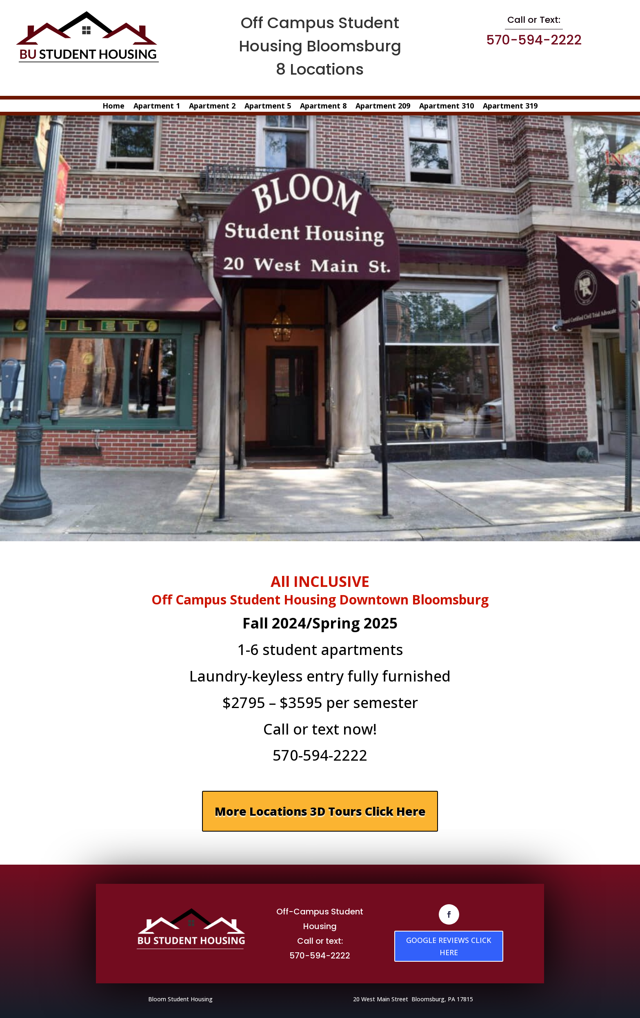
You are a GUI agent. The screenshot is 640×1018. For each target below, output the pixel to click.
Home (113, 107)
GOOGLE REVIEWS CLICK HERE (448, 946)
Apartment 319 (510, 107)
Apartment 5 (267, 107)
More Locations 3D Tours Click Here (320, 811)
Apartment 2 (212, 107)
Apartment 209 (383, 107)
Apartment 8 (323, 107)
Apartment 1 (156, 107)
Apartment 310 (446, 107)
